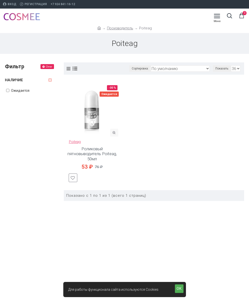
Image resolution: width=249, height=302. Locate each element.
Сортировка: (140, 68)
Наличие (14, 80)
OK (179, 288)
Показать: (222, 68)
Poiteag (75, 142)
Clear (49, 66)
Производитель (120, 28)
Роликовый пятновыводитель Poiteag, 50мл (92, 153)
